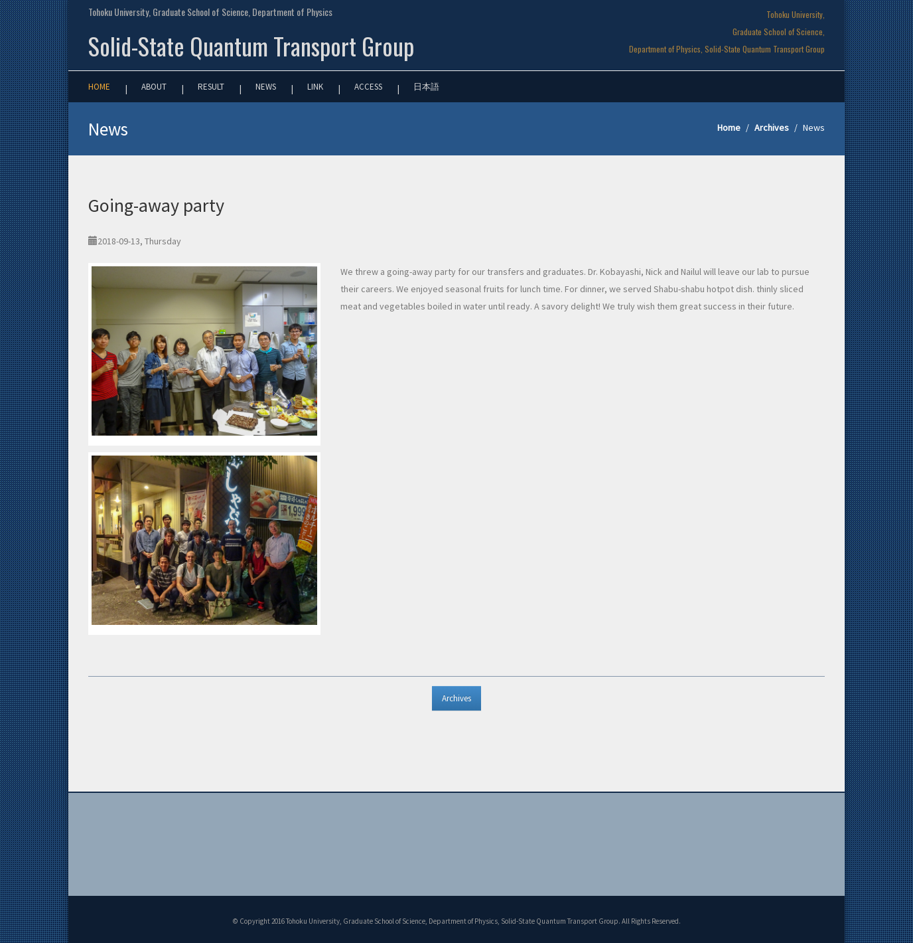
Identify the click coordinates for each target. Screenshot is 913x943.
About (154, 86)
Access (368, 86)
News (265, 86)
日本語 (426, 86)
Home (99, 86)
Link (315, 86)
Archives (771, 127)
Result (211, 86)
